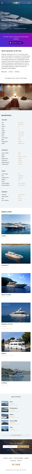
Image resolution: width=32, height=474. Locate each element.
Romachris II (4, 265)
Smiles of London (6, 294)
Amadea (3, 236)
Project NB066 (13, 421)
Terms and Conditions (18, 458)
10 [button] (17, 107)
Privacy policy (13, 460)
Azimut (11, 405)
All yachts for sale (16, 435)
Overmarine (4, 25)
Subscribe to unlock (16, 43)
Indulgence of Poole (7, 324)
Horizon (2, 296)
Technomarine (14, 408)
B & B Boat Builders (4, 355)
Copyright (26, 458)
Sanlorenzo (12, 417)
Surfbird (3, 353)
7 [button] (15, 107)
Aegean (2, 385)
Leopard (2, 267)
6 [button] (14, 107)
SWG (11, 401)
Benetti (2, 237)
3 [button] (12, 107)
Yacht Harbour (16, 3)
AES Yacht (11, 424)
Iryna (11, 427)
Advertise (5, 458)
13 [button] (19, 107)
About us (11, 458)
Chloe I (12, 414)
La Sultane (4, 383)
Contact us (19, 460)
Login (29, 3)
